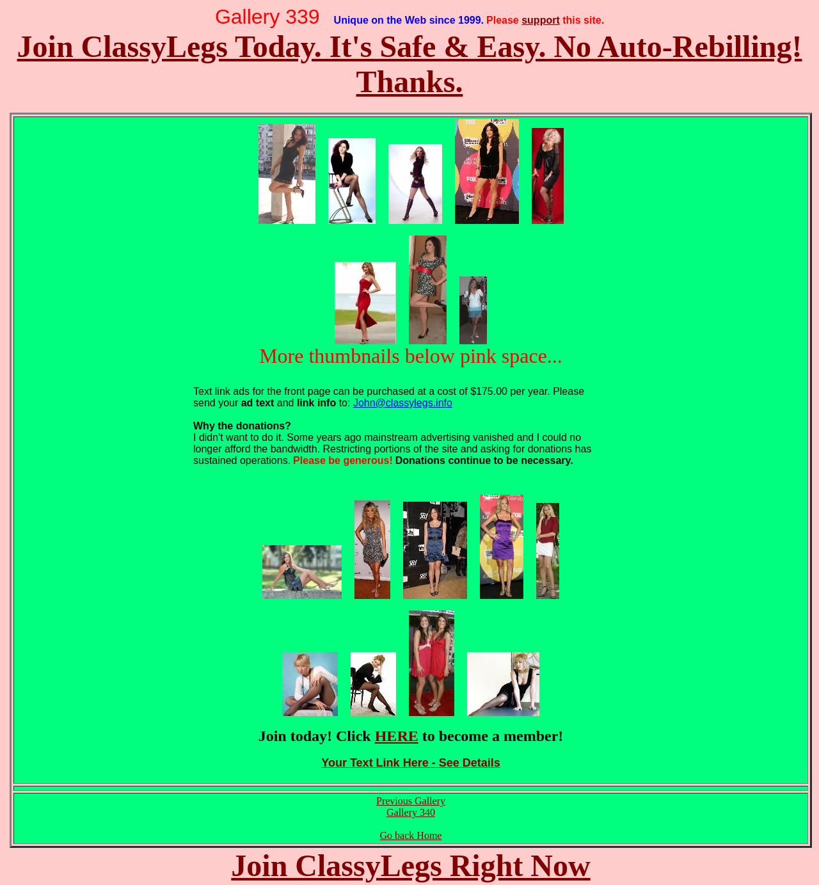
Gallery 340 (410, 812)
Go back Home (411, 835)
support (540, 20)
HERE (396, 736)
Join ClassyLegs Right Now (410, 865)
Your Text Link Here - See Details (410, 762)
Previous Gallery (410, 800)
